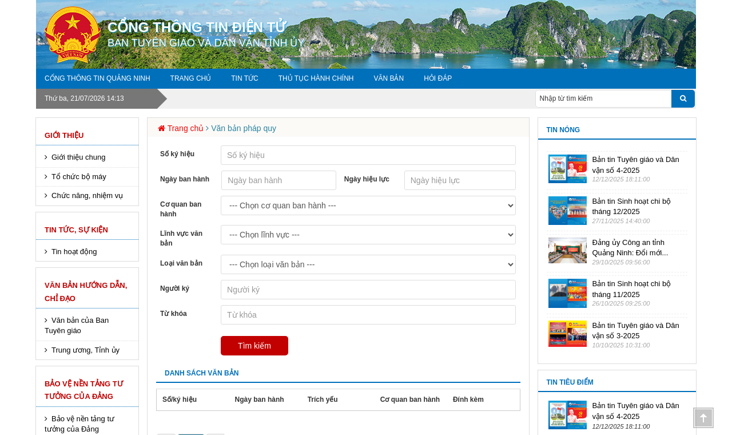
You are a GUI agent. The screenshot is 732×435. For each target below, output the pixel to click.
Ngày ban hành (184, 179)
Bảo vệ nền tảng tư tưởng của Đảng (84, 390)
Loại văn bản (181, 263)
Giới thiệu (64, 135)
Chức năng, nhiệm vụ (87, 195)
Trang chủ (191, 78)
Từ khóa (173, 314)
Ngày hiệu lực (366, 179)
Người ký (174, 288)
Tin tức (244, 78)
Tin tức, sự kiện (76, 230)
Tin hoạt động (74, 251)
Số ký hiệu (177, 154)
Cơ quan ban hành (180, 209)
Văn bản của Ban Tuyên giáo (77, 325)
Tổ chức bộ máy (78, 176)
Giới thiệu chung (78, 157)
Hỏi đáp (438, 78)
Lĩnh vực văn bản (181, 238)
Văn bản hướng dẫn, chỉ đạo (86, 291)
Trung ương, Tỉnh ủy (85, 350)
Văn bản (388, 78)
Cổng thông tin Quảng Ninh (97, 78)
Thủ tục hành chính (316, 78)
